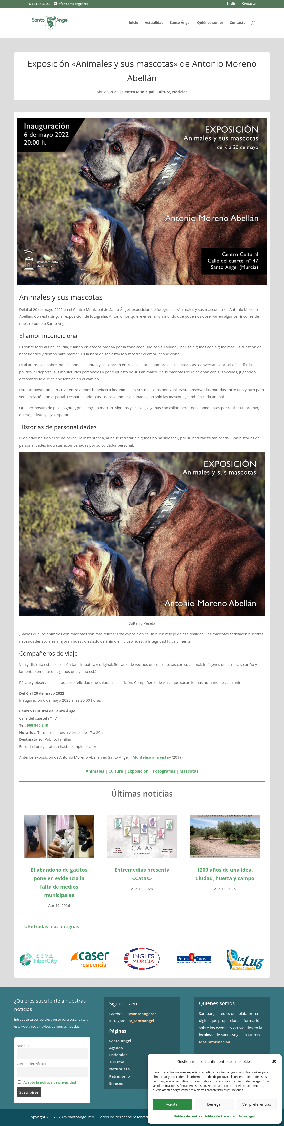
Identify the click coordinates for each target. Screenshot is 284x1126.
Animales (95, 771)
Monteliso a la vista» (152, 757)
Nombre (23, 1045)
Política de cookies (188, 1116)
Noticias (179, 91)
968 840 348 (37, 725)
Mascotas (188, 771)
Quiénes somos (210, 23)
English (232, 4)
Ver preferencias (256, 1104)
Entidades (118, 1054)
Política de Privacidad (220, 1116)
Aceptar (172, 1104)
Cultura (163, 91)
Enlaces (116, 1083)
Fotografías (164, 771)
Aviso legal (247, 1116)
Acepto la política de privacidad (49, 1082)
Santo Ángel (180, 23)
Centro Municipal (138, 91)
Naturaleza (119, 1068)
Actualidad (154, 23)
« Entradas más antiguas (51, 926)
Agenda (116, 1047)
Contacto (249, 4)
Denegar (214, 1104)
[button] (274, 1061)
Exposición (138, 771)
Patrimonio (119, 1076)
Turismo (116, 1061)
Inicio (133, 23)
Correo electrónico (31, 1063)
